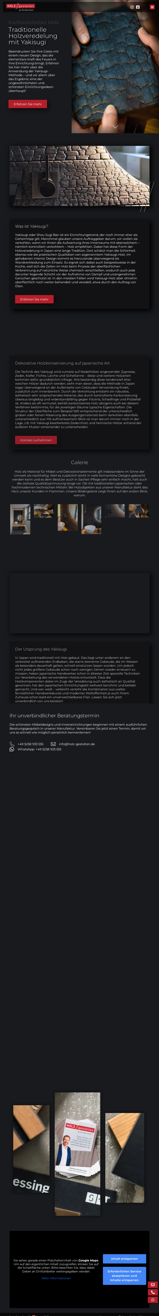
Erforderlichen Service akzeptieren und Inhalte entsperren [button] (124, 1280)
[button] (152, 7)
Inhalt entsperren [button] (124, 1263)
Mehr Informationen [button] (56, 1283)
